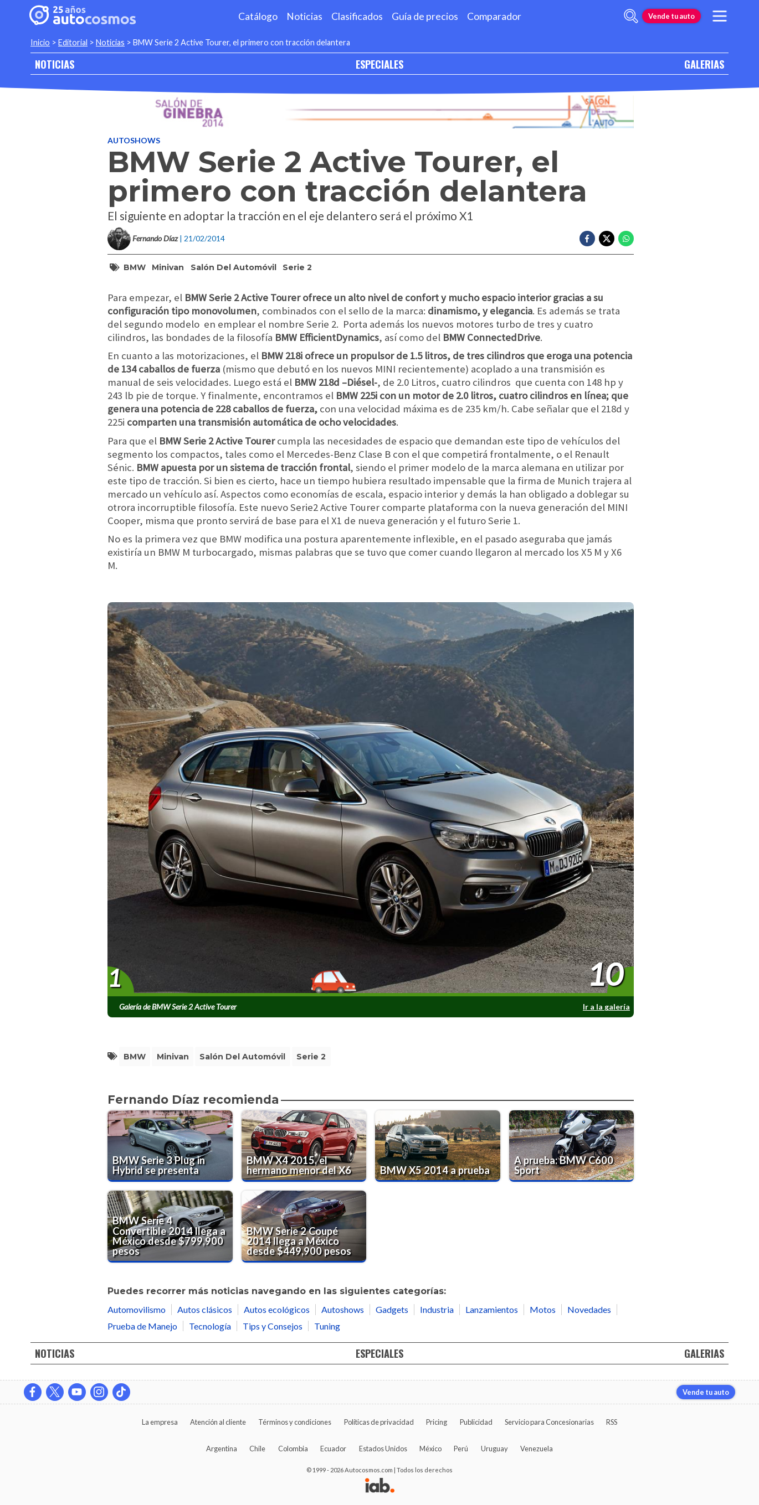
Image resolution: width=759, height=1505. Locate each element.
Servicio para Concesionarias (549, 1422)
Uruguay (494, 1448)
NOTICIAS (54, 63)
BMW (135, 267)
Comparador (494, 16)
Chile (257, 1448)
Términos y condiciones (294, 1422)
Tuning (327, 1326)
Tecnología (210, 1326)
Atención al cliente (218, 1422)
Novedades (589, 1309)
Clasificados (357, 16)
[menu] (720, 16)
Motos (543, 1309)
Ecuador (333, 1448)
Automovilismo (136, 1309)
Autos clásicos (204, 1309)
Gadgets (392, 1309)
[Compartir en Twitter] (606, 238)
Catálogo (258, 16)
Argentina (221, 1448)
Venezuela (536, 1448)
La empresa (160, 1422)
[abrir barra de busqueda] (631, 16)
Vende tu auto (671, 16)
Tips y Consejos (272, 1326)
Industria (437, 1309)
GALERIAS (704, 63)
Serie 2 (297, 267)
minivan (168, 267)
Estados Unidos (383, 1448)
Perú (461, 1448)
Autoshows (133, 140)
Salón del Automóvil (233, 267)
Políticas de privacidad (379, 1422)
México (430, 1448)
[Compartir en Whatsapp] (626, 238)
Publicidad (476, 1422)
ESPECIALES (379, 63)
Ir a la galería (606, 1006)
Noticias (304, 16)
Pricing (436, 1422)
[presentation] (370, 799)
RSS (611, 1422)
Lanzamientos (491, 1309)
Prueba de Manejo (142, 1326)
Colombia (293, 1448)
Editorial (73, 42)
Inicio (40, 42)
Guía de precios (425, 16)
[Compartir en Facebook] (587, 238)
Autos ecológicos (277, 1309)
